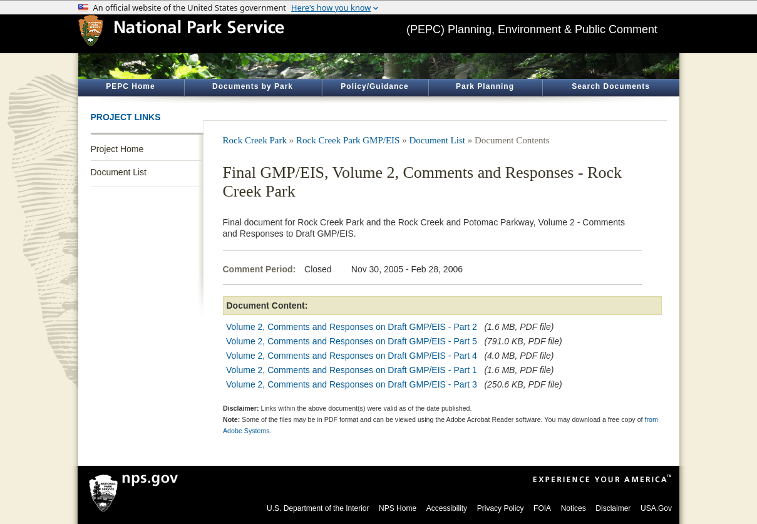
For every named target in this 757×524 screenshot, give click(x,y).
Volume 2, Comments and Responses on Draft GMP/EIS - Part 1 (351, 370)
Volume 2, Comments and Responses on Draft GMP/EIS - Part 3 (351, 384)
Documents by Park (252, 86)
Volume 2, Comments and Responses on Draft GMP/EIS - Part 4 (351, 356)
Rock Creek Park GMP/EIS (347, 140)
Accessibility (446, 508)
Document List (119, 172)
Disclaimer (613, 508)
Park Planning (485, 86)
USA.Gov (656, 508)
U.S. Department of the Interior (318, 508)
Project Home (117, 149)
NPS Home (397, 508)
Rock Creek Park (255, 140)
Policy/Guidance (374, 86)
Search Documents (611, 86)
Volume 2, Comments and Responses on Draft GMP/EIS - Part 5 (351, 341)
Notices (573, 508)
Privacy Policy (500, 508)
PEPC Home (130, 86)
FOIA (542, 508)
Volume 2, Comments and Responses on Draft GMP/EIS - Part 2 (351, 327)
